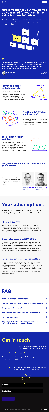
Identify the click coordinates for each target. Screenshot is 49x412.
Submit (8, 398)
